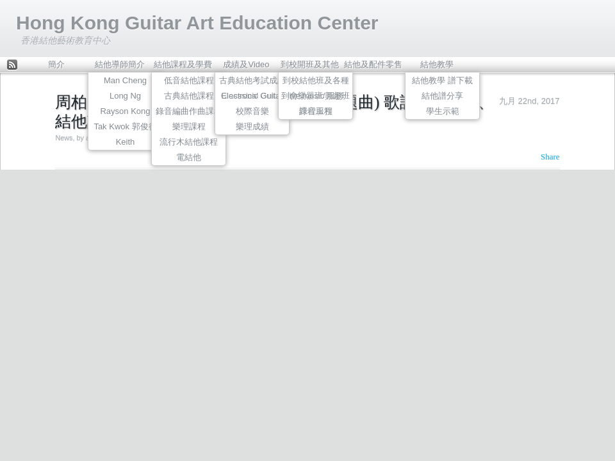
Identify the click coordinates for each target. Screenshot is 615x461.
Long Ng (125, 96)
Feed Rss (12, 65)
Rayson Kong (125, 111)
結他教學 (437, 64)
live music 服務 (315, 96)
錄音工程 (315, 111)
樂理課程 (189, 126)
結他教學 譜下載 (442, 80)
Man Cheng (125, 80)
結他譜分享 (442, 96)
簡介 (56, 64)
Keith (125, 142)
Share (550, 156)
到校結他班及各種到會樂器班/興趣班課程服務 (315, 82)
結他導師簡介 (120, 64)
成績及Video (246, 64)
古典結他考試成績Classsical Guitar (252, 82)
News (63, 138)
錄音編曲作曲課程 (189, 111)
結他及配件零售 (373, 64)
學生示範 (442, 111)
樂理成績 (252, 126)
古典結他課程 (189, 96)
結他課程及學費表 (183, 68)
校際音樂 (252, 111)
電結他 (188, 157)
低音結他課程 (189, 80)
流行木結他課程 (189, 142)
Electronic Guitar (252, 96)
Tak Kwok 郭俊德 (125, 126)
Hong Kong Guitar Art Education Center (197, 22)
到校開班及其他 (310, 64)
